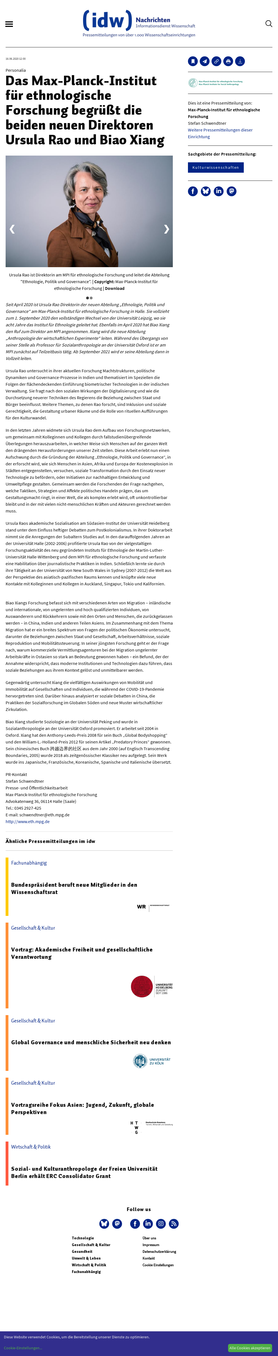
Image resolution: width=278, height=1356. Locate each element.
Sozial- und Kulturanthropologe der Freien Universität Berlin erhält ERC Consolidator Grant (84, 1172)
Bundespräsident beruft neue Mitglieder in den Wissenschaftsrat (74, 888)
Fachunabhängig (86, 1271)
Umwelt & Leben (86, 1258)
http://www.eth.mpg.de (28, 821)
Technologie (83, 1238)
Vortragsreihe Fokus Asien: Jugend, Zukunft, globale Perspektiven (82, 1108)
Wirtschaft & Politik (89, 1265)
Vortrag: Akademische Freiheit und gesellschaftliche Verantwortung (82, 953)
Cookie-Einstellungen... (23, 1347)
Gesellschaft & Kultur (91, 1245)
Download (115, 288)
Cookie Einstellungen (158, 1265)
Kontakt (149, 1258)
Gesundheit (82, 1251)
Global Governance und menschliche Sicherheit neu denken (91, 1042)
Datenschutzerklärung (159, 1251)
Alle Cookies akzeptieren (249, 1347)
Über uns (149, 1238)
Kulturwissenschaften (215, 167)
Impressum (151, 1244)
